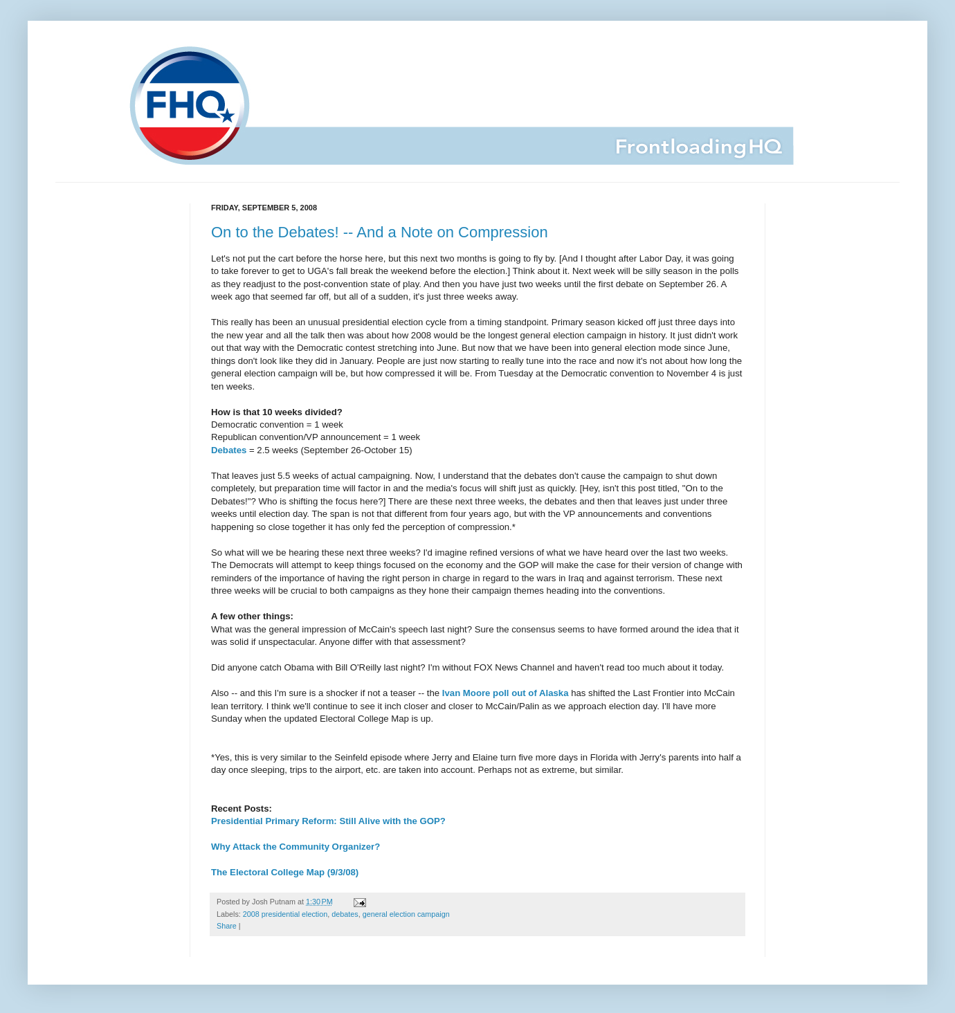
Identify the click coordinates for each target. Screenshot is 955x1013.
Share (227, 926)
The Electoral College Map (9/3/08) (284, 872)
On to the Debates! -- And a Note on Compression (379, 232)
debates (344, 914)
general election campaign (406, 914)
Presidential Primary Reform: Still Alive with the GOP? (328, 821)
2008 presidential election (285, 914)
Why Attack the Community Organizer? (295, 846)
